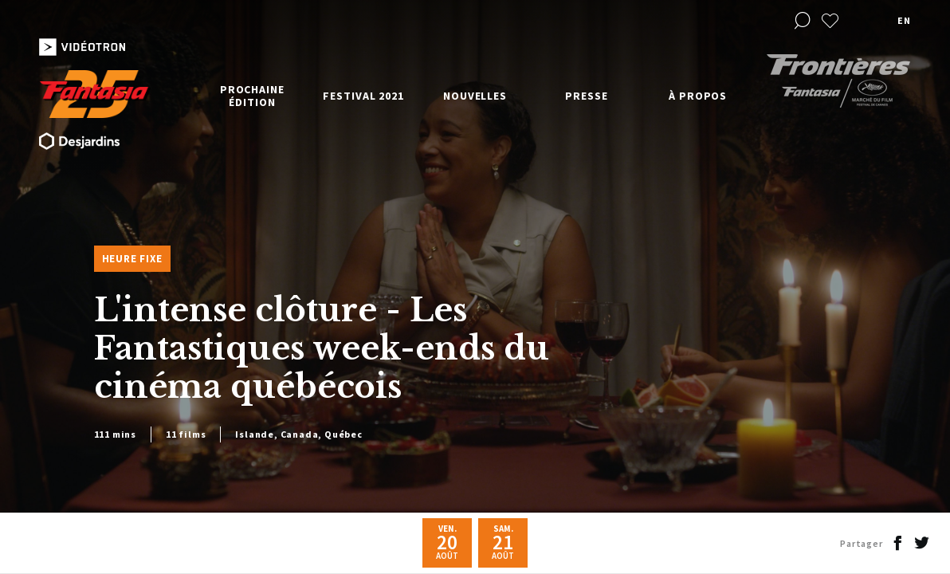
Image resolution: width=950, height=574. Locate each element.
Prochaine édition (252, 95)
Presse (586, 95)
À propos (698, 95)
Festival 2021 (363, 95)
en (903, 20)
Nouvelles (475, 95)
